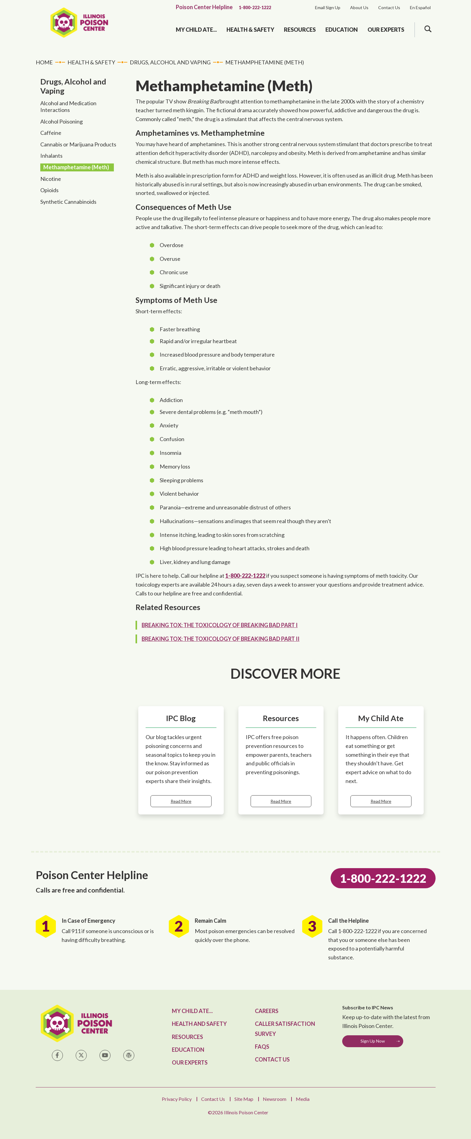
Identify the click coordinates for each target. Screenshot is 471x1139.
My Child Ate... (196, 29)
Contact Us (389, 7)
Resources (300, 29)
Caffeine (50, 132)
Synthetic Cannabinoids (68, 201)
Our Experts (386, 29)
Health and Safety (199, 1023)
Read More (181, 801)
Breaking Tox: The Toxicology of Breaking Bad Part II (220, 638)
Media (303, 1099)
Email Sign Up (327, 7)
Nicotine (50, 178)
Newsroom (274, 1099)
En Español (420, 7)
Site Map (243, 1099)
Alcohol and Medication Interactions (68, 106)
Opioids (49, 190)
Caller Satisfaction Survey (285, 1028)
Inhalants (51, 155)
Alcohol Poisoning (61, 121)
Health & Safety (250, 29)
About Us (359, 7)
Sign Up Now (372, 1041)
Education (341, 29)
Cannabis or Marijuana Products (78, 144)
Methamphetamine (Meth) (76, 167)
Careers (266, 1011)
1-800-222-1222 (255, 7)
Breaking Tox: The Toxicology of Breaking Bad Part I (220, 625)
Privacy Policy (177, 1099)
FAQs (262, 1046)
